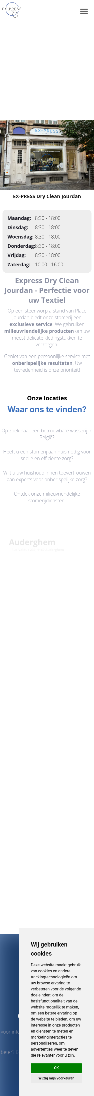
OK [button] (56, 1068)
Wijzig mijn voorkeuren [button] (56, 1078)
